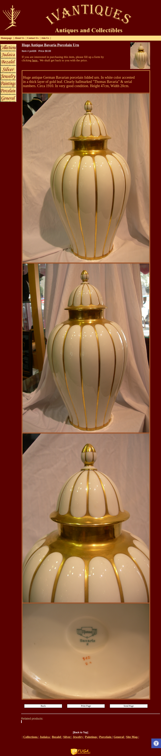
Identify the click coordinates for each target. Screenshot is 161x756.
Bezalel (57, 736)
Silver (67, 736)
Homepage (6, 38)
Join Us (45, 38)
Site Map (132, 736)
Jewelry (78, 736)
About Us (19, 38)
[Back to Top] (80, 732)
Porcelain (105, 736)
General (119, 736)
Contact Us (32, 38)
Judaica (45, 736)
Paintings (91, 736)
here (35, 60)
